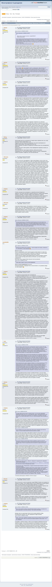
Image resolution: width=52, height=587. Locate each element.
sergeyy (6, 81)
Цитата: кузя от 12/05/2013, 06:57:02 (21, 411)
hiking (5, 137)
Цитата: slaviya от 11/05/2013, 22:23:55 (21, 85)
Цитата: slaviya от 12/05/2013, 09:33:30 (21, 427)
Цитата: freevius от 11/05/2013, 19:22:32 (21, 31)
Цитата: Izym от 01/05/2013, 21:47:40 (21, 260)
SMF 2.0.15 (21, 584)
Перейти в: (36, 557)
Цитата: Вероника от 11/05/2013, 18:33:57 (23, 33)
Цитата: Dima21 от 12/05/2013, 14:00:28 (21, 515)
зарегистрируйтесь (5, 8)
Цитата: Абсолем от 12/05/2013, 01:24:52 (22, 220)
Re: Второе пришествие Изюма (23, 27)
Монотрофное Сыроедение (11, 3)
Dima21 (5, 478)
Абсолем (6, 157)
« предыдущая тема (39, 19)
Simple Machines (30, 584)
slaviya (5, 27)
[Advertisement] (26, 540)
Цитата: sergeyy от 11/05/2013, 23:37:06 (21, 344)
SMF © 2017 (26, 584)
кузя (5, 341)
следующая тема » (47, 19)
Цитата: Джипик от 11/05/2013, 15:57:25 (21, 245)
